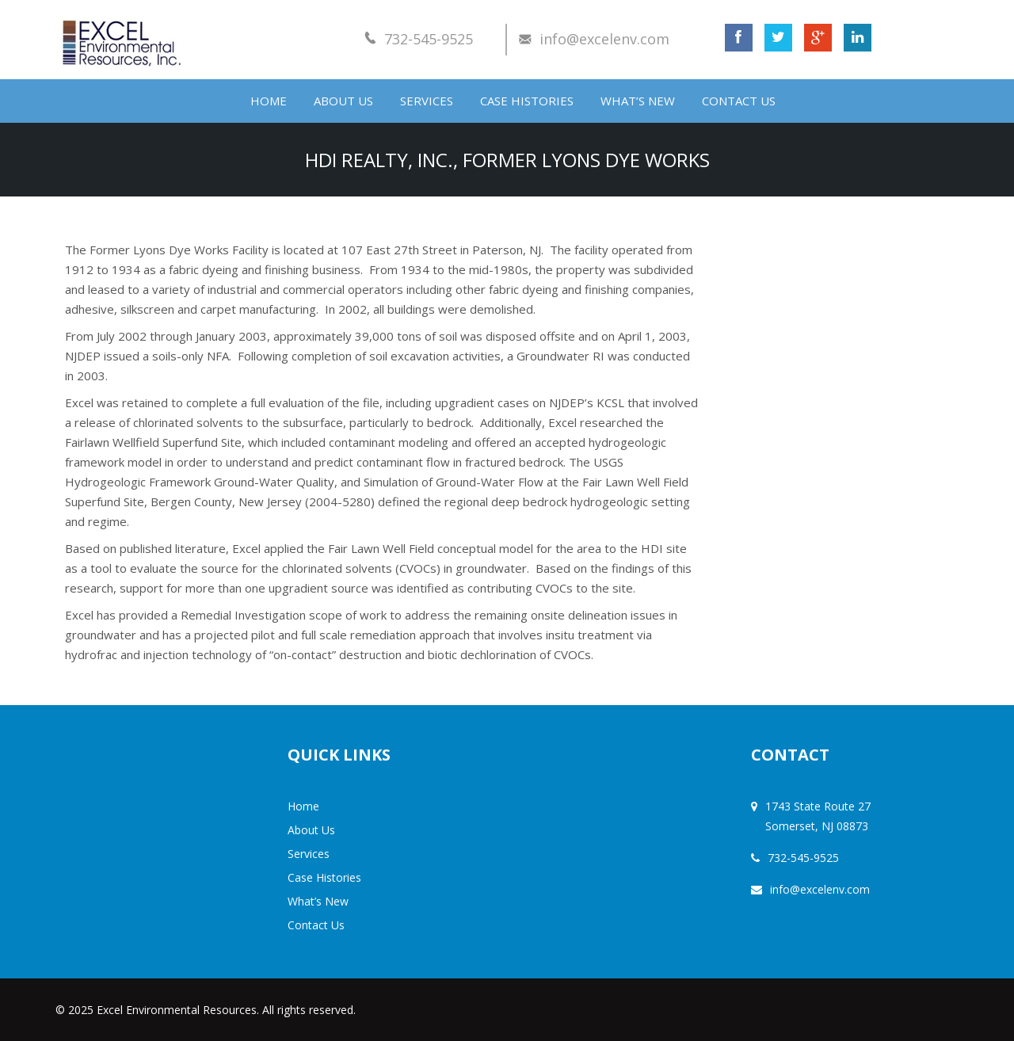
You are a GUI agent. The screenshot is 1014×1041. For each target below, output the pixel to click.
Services (426, 101)
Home (268, 101)
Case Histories (527, 101)
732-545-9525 (428, 38)
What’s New (637, 101)
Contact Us (739, 101)
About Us (343, 101)
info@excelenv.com (604, 38)
